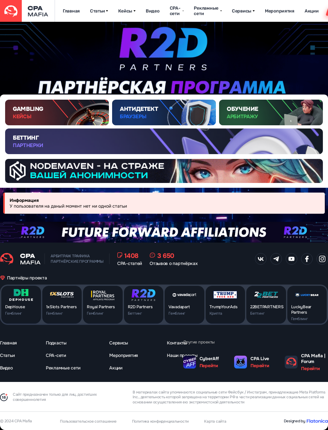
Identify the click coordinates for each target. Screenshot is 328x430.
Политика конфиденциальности (160, 421)
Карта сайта (215, 421)
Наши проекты (182, 355)
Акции (312, 11)
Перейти (209, 365)
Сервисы (243, 11)
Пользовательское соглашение (88, 421)
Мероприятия (279, 11)
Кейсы (126, 11)
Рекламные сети (207, 10)
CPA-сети (177, 10)
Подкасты (56, 343)
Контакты (177, 343)
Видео (153, 11)
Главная (71, 11)
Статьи (99, 11)
